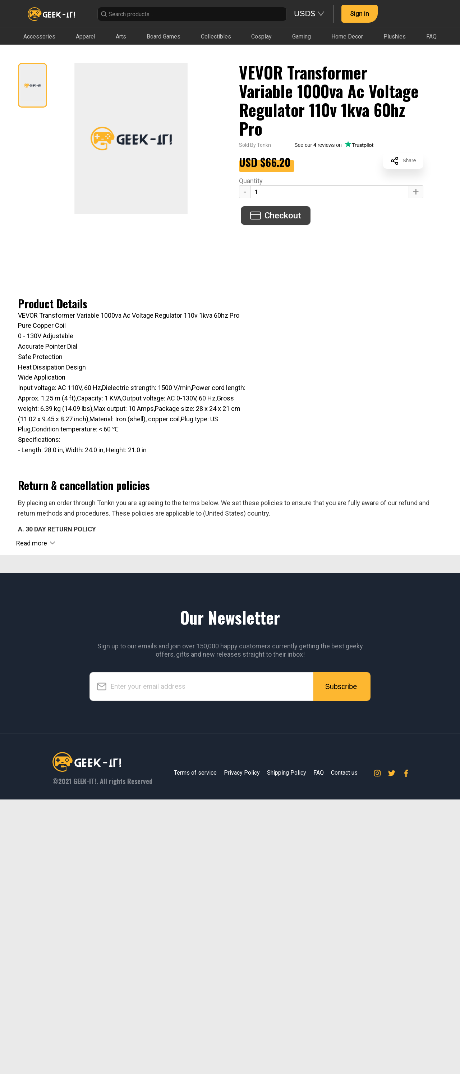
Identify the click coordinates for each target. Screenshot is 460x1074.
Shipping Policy (286, 1047)
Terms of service (195, 1047)
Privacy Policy (242, 1047)
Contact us (344, 1047)
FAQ (318, 1047)
